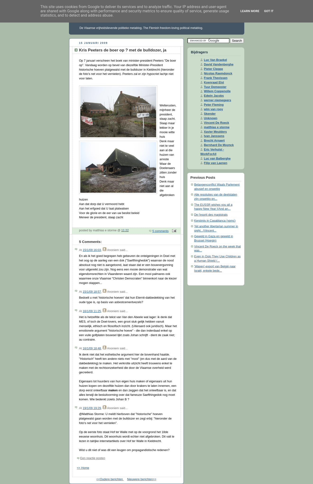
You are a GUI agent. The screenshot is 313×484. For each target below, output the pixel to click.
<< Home (83, 468)
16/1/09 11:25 (92, 311)
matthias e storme (217, 127)
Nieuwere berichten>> (141, 479)
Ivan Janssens (214, 136)
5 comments (160, 231)
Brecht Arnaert (214, 140)
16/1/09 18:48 (92, 348)
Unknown (211, 118)
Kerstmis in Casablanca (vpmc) (215, 220)
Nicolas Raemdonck (218, 73)
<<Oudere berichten (110, 479)
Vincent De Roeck (216, 122)
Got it (268, 11)
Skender (210, 113)
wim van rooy (213, 109)
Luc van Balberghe (217, 158)
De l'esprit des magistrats (211, 214)
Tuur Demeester (215, 87)
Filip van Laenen (215, 163)
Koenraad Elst (214, 82)
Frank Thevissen (216, 78)
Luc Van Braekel (215, 60)
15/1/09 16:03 (92, 250)
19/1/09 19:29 (92, 408)
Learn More (249, 11)
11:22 (125, 230)
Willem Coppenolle (217, 91)
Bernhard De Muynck (219, 145)
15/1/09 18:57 (92, 291)
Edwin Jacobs (214, 95)
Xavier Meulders (215, 131)
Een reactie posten (92, 458)
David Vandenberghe (219, 64)
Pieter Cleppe (213, 69)
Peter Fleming (214, 104)
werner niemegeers (217, 100)
